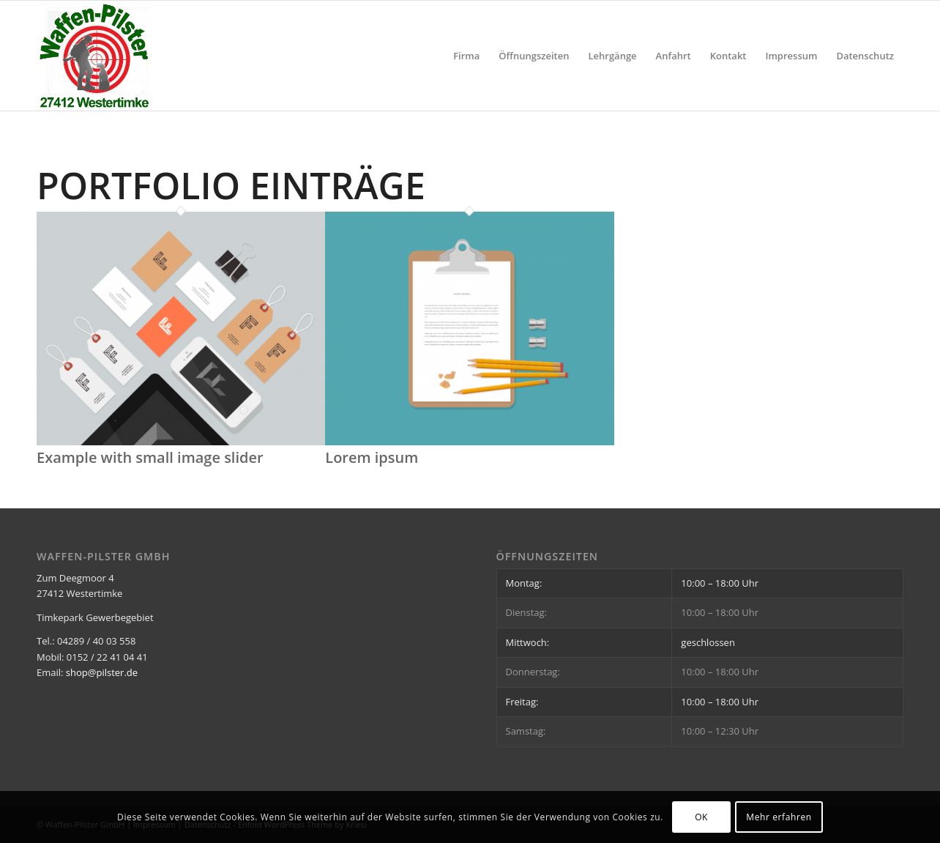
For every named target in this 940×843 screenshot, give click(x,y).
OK (701, 817)
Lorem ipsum (371, 457)
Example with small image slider (150, 457)
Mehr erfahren (778, 817)
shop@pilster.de (102, 672)
